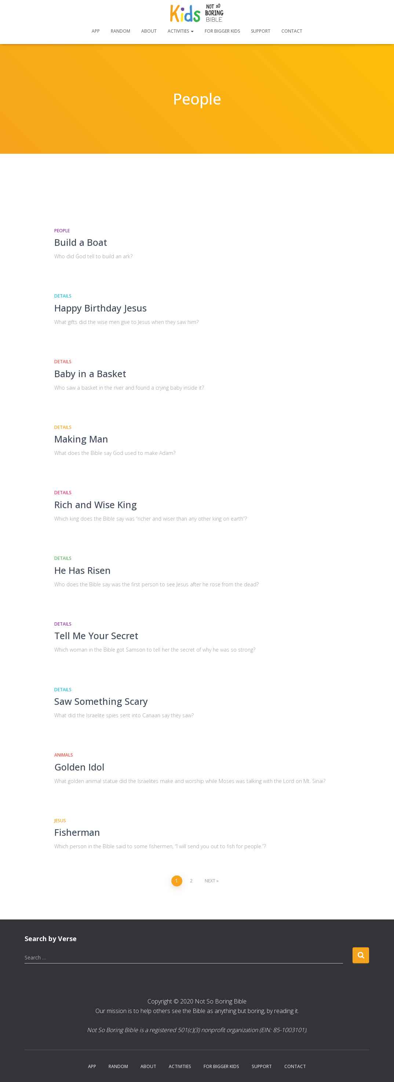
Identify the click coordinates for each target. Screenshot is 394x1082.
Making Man (81, 439)
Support (260, 31)
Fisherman (77, 832)
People (62, 230)
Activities (181, 31)
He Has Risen (82, 570)
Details (63, 296)
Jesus (60, 820)
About (149, 31)
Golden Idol (79, 767)
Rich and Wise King (95, 504)
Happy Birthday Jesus (100, 308)
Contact (291, 31)
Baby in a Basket (90, 373)
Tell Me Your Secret (96, 635)
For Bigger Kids (222, 31)
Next (210, 881)
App (96, 31)
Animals (63, 755)
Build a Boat (80, 242)
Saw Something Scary (101, 701)
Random (120, 31)
